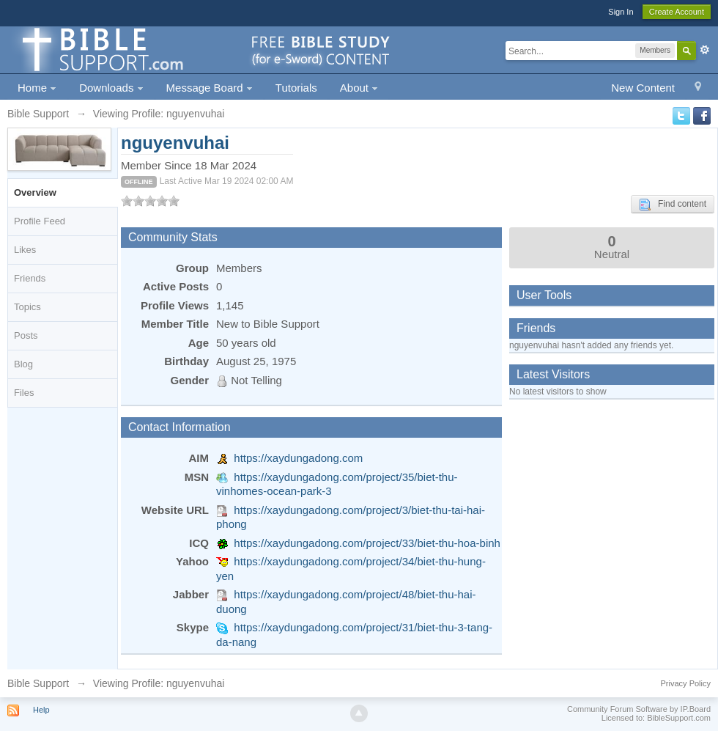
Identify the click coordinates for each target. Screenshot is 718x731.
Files (24, 392)
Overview (35, 192)
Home (37, 87)
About (359, 87)
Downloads (111, 87)
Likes (25, 249)
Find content (672, 204)
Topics (27, 306)
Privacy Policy (686, 683)
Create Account (676, 11)
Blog (23, 364)
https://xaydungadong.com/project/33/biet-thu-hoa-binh (367, 543)
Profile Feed (39, 221)
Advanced (705, 50)
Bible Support (38, 683)
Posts (26, 335)
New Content (643, 87)
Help (41, 709)
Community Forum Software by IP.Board (639, 709)
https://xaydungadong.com (298, 458)
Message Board (209, 87)
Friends (29, 278)
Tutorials (296, 87)
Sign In (620, 11)
